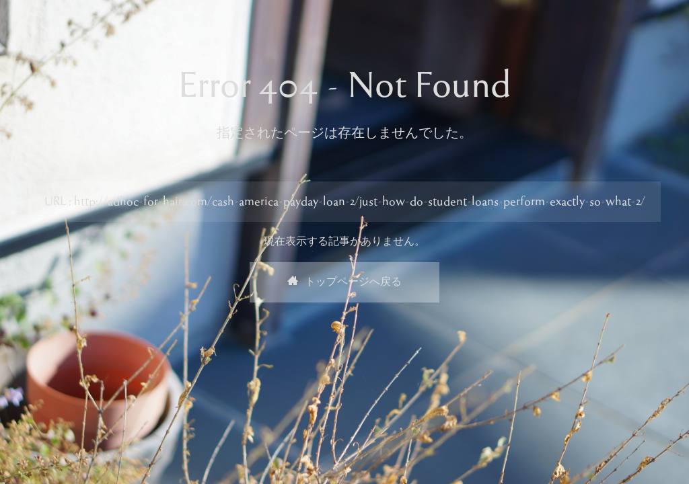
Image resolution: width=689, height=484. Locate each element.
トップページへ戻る (344, 282)
